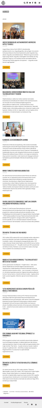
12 (21, 391)
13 (22, 391)
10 (18, 391)
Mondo (26, 402)
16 (27, 391)
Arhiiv (4, 19)
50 (32, 391)
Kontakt (6, 402)
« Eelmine (5, 391)
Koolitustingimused (16, 402)
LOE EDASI (6, 67)
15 (25, 391)
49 (31, 391)
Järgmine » (6, 393)
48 (29, 391)
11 (19, 391)
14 (24, 391)
